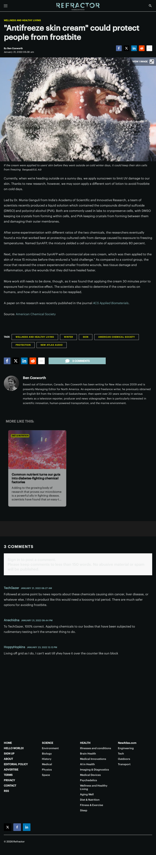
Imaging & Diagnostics (94, 769)
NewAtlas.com (127, 743)
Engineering (126, 748)
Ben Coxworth (34, 378)
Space (46, 775)
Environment (50, 748)
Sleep (83, 810)
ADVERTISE (11, 769)
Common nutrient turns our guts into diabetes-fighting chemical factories (36, 478)
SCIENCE (47, 743)
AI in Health (87, 764)
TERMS (8, 775)
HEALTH (85, 743)
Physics (47, 769)
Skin (85, 337)
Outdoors (124, 759)
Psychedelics (88, 780)
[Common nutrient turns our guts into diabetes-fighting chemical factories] (37, 449)
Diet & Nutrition (20, 435)
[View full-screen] (152, 61)
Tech (121, 753)
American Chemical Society (36, 314)
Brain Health (88, 753)
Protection (23, 345)
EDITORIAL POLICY (16, 764)
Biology (47, 753)
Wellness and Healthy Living (22, 20)
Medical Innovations (93, 759)
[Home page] (78, 6)
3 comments (77, 361)
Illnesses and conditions (95, 748)
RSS (6, 791)
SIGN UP (9, 753)
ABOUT (8, 759)
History (46, 759)
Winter (68, 337)
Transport (124, 764)
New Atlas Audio (52, 345)
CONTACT (10, 785)
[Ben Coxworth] (15, 48)
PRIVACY (9, 780)
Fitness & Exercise (91, 805)
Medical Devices (90, 775)
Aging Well (87, 794)
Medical (47, 764)
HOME (8, 743)
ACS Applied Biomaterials (111, 303)
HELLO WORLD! (14, 748)
